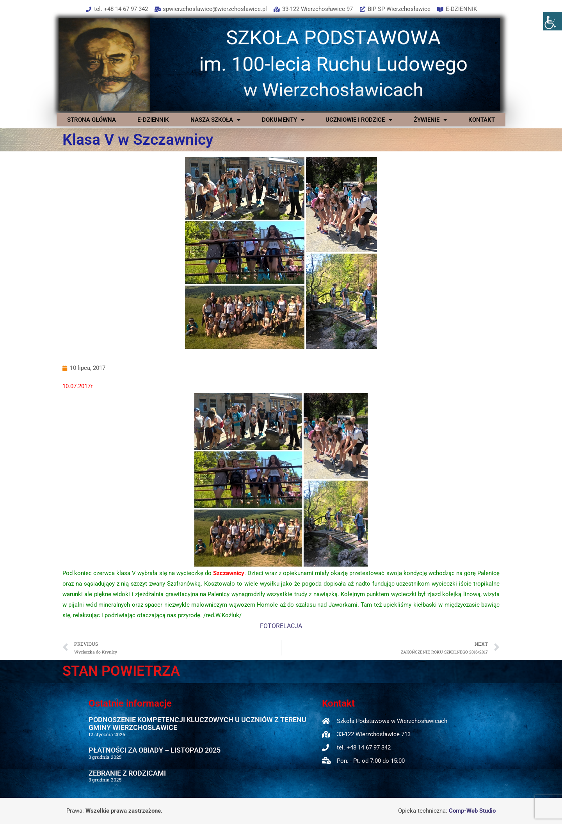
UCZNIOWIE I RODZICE (358, 119)
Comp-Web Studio (472, 810)
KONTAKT (481, 119)
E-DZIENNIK (153, 119)
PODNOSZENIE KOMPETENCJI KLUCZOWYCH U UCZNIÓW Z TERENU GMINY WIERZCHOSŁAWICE (197, 724)
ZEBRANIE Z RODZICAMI (127, 773)
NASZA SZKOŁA (215, 119)
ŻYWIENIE (430, 119)
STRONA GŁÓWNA (91, 119)
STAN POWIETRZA (121, 671)
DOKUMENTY (283, 119)
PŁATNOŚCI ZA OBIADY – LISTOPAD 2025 (155, 750)
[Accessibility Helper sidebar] (552, 21)
